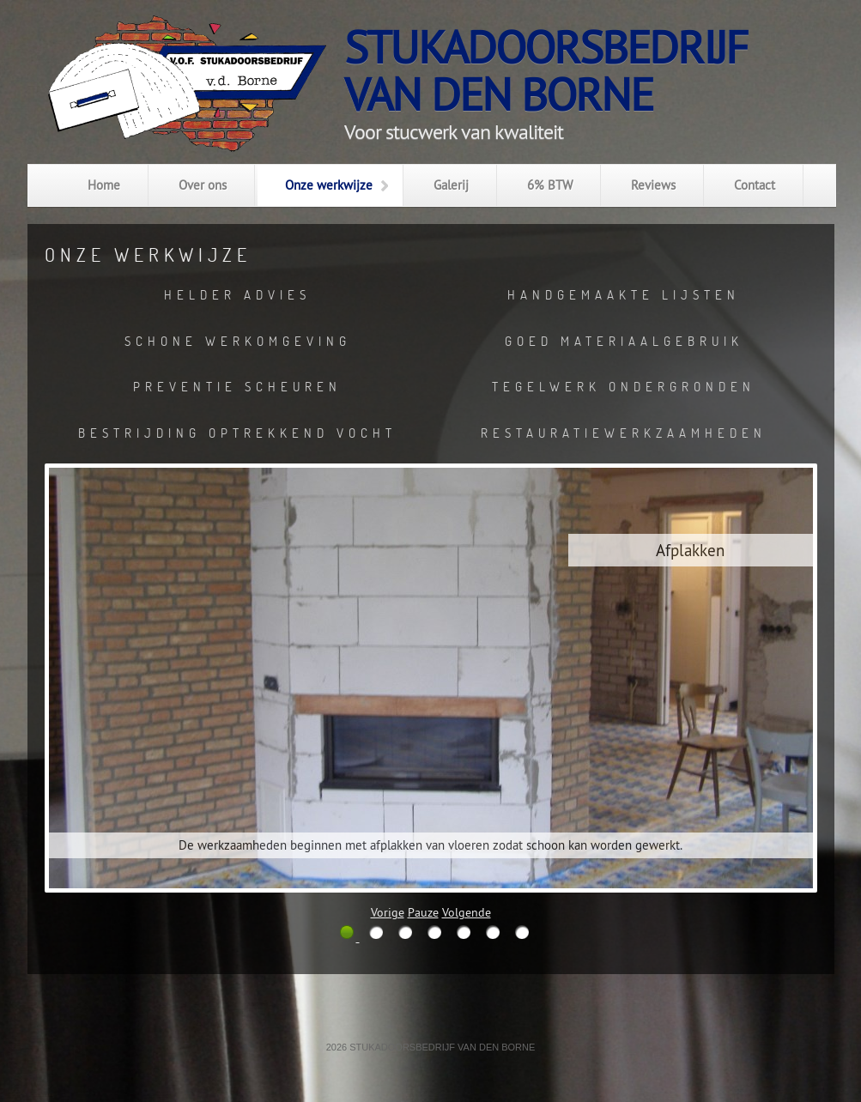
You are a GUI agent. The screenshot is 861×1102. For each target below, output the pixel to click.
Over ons (203, 185)
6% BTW (550, 185)
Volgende (466, 912)
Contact (754, 185)
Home (104, 185)
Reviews (653, 185)
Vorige (387, 912)
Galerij (451, 185)
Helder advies (237, 294)
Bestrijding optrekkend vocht (237, 432)
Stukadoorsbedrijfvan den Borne (545, 71)
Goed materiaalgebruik (624, 340)
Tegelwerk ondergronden (623, 386)
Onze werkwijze (329, 185)
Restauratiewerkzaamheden (624, 432)
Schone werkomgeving (237, 340)
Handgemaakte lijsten (623, 294)
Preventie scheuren (237, 386)
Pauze (423, 912)
